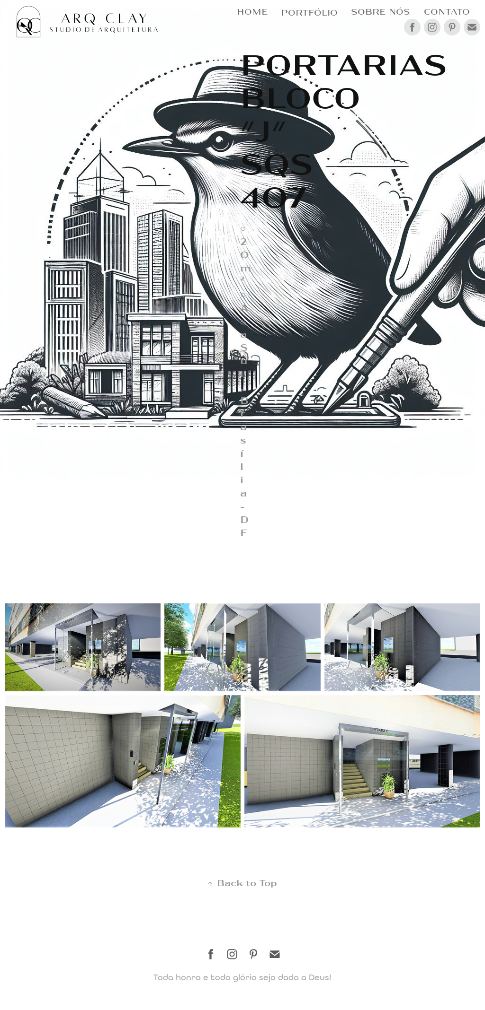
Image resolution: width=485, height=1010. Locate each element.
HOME (252, 11)
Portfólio (309, 12)
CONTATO (447, 11)
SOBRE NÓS (380, 11)
